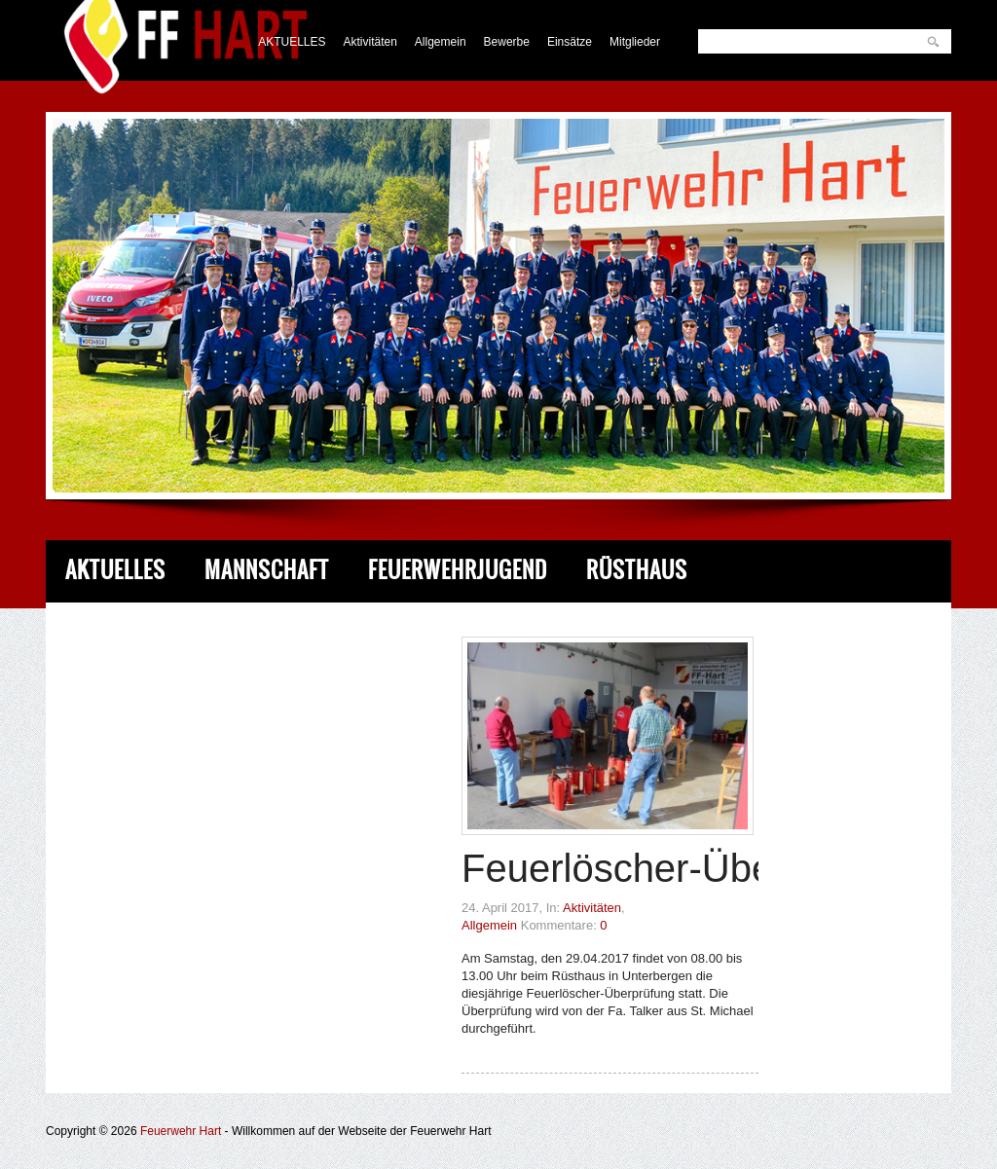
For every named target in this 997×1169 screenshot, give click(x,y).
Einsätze (569, 42)
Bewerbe (507, 42)
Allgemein (440, 42)
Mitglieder (634, 42)
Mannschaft (266, 570)
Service (389, 632)
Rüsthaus (636, 570)
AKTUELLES (291, 42)
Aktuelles (115, 570)
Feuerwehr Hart (180, 1131)
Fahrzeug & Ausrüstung (189, 632)
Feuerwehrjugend (457, 570)
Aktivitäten (370, 42)
